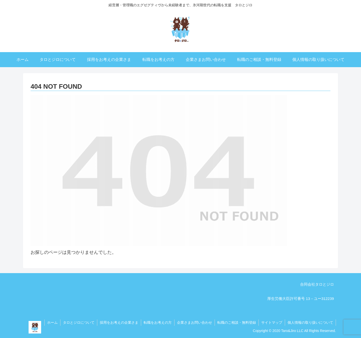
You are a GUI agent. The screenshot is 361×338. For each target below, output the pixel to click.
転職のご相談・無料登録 (236, 322)
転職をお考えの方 (158, 322)
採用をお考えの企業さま (119, 322)
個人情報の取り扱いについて (310, 322)
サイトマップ (271, 322)
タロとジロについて (79, 322)
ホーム (52, 322)
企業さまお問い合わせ (194, 322)
